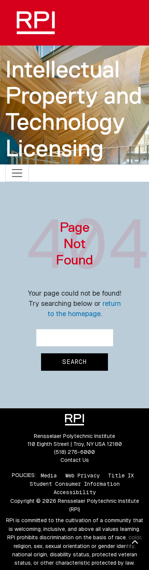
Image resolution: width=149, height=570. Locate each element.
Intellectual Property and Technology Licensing (73, 108)
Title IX (121, 475)
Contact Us (74, 460)
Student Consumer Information (75, 483)
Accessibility (75, 492)
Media (49, 475)
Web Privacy (82, 475)
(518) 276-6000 (74, 452)
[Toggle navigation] (17, 173)
